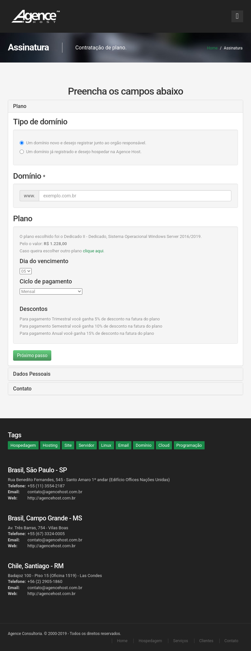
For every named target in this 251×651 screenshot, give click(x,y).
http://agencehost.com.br (51, 498)
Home (212, 48)
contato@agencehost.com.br (54, 491)
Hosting (50, 445)
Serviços (180, 641)
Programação (189, 445)
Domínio (143, 445)
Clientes (206, 641)
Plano (19, 106)
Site (68, 445)
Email (123, 445)
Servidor (86, 445)
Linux (106, 445)
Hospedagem (23, 445)
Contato (22, 389)
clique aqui (93, 250)
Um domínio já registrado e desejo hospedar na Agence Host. (84, 151)
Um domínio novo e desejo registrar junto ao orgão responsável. (86, 142)
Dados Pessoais (32, 374)
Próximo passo (32, 355)
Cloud (164, 445)
